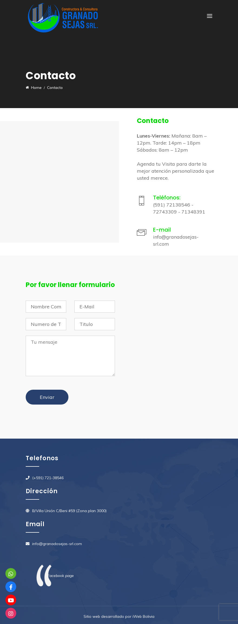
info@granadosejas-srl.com (57, 543)
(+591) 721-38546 (48, 477)
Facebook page (60, 575)
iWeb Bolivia (143, 616)
